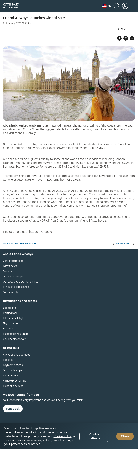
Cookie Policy (63, 436)
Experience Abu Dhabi (15, 333)
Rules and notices (13, 386)
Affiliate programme (14, 380)
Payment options (13, 365)
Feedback (13, 409)
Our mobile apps (12, 370)
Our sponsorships (13, 276)
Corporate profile (13, 260)
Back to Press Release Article (19, 243)
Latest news (10, 266)
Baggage (8, 360)
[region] (69, 436)
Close (125, 436)
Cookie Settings (94, 436)
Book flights (9, 307)
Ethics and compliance (16, 287)
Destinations (10, 313)
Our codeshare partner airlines (20, 281)
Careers (7, 271)
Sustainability (10, 292)
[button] (106, 6)
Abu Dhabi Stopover (14, 339)
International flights (14, 318)
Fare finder (9, 328)
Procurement (10, 375)
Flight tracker (10, 323)
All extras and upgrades (16, 354)
